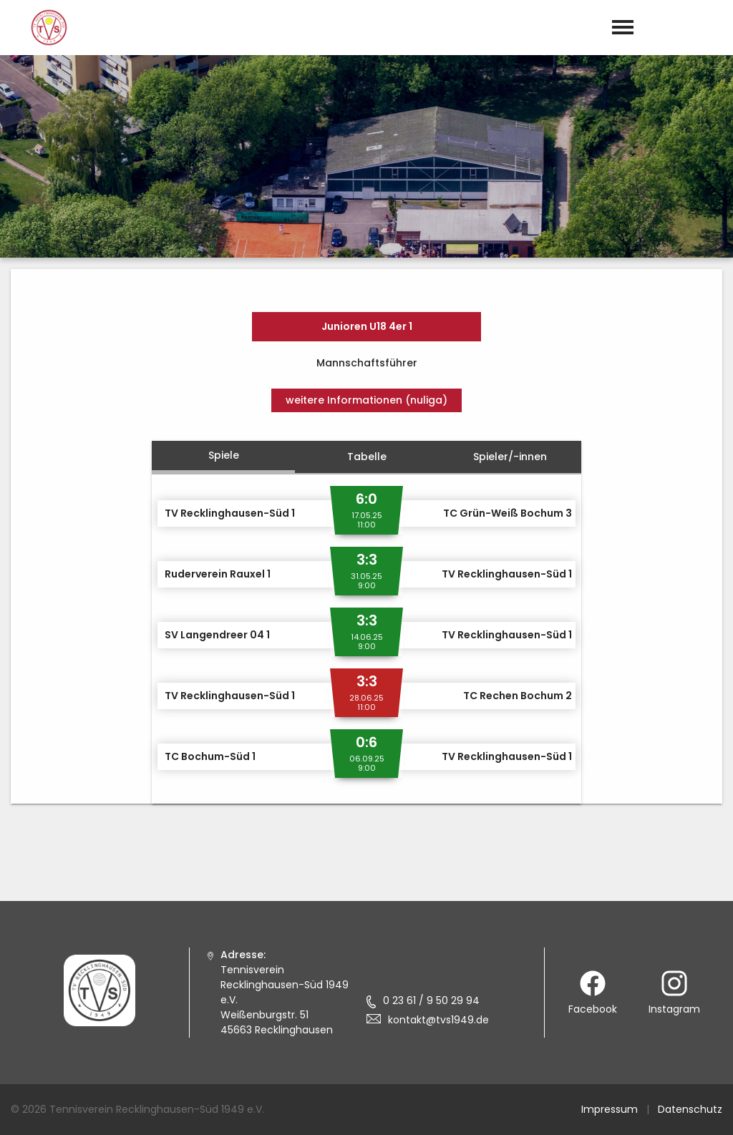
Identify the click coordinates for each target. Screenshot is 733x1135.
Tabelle (367, 456)
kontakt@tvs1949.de (438, 1020)
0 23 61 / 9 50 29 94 (431, 1000)
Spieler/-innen (510, 456)
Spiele (223, 455)
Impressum (609, 1109)
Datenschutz (690, 1109)
